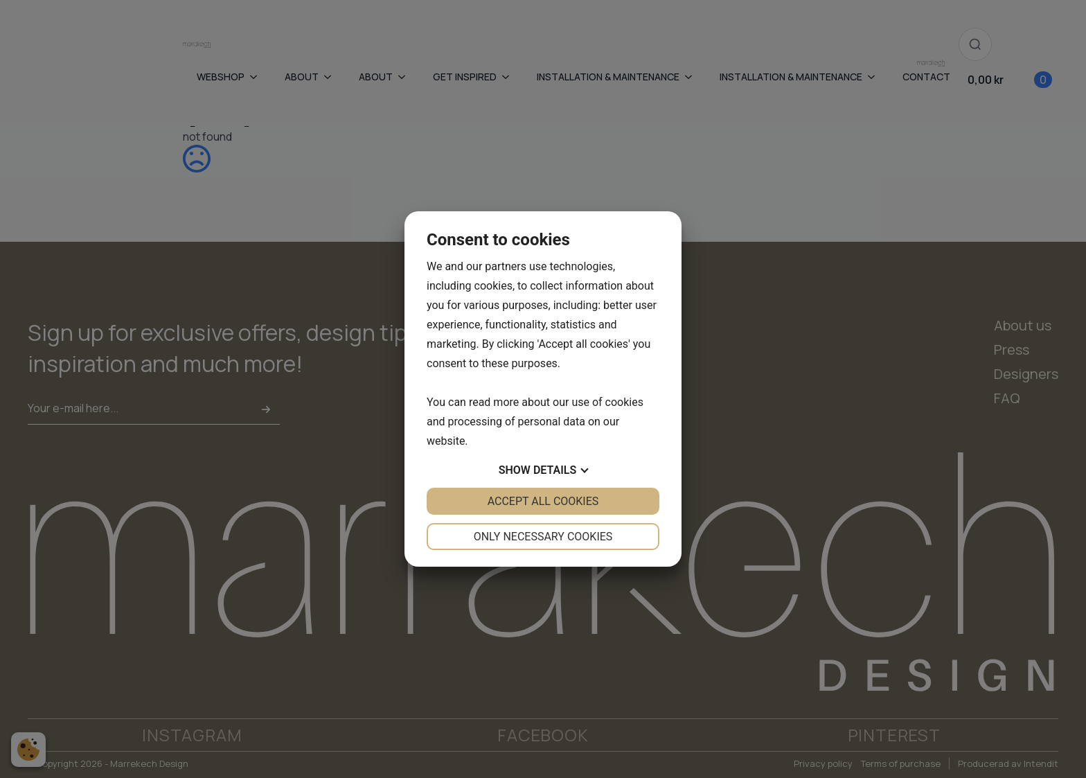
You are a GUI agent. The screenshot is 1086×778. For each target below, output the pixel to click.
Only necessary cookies (543, 536)
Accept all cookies (543, 501)
